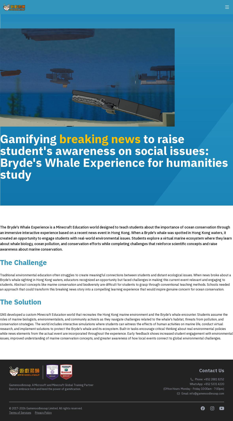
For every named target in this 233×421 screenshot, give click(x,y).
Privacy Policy (43, 412)
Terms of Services (20, 412)
